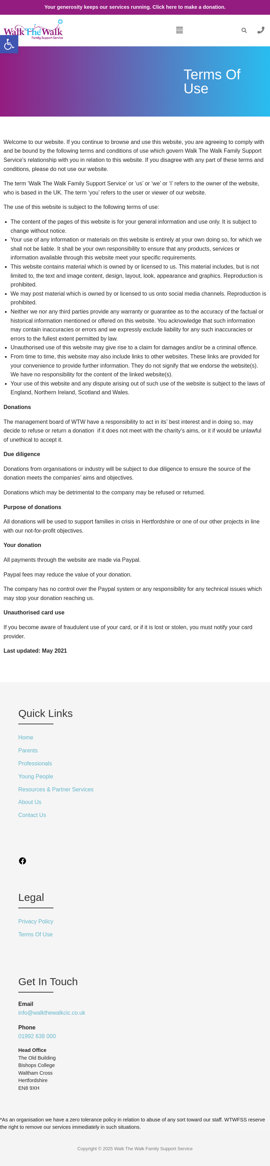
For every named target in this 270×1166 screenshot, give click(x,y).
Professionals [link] (35, 763)
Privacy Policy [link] (35, 921)
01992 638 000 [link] (37, 1036)
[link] (9, 44)
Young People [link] (35, 776)
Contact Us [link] (32, 815)
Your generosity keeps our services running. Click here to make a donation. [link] (135, 7)
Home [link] (25, 737)
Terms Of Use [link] (35, 934)
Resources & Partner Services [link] (56, 789)
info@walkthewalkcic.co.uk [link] (51, 1013)
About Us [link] (29, 802)
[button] (179, 30)
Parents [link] (28, 750)
